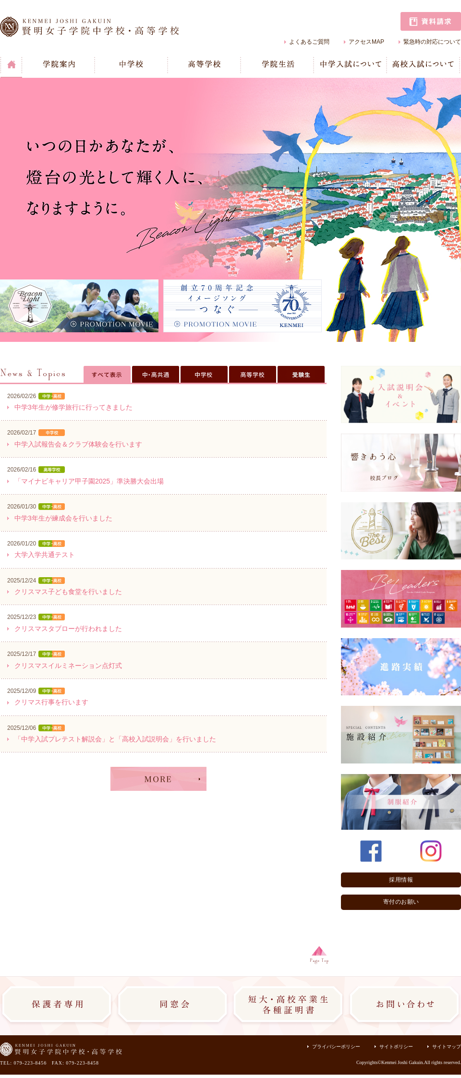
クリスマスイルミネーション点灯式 (68, 665)
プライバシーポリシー (336, 1046)
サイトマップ (446, 1046)
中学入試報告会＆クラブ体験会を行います (78, 444)
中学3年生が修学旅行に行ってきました (73, 407)
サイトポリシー (396, 1046)
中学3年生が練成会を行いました (63, 518)
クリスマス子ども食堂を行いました (68, 591)
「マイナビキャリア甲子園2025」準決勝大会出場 (89, 481)
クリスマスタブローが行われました (68, 628)
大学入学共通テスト (44, 554)
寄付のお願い (401, 901)
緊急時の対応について (432, 41)
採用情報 (401, 879)
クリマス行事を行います (51, 702)
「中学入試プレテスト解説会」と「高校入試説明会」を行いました (115, 739)
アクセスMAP (366, 41)
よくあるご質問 (309, 41)
